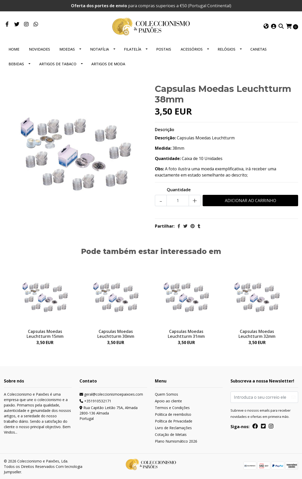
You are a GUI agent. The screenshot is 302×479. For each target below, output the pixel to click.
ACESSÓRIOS (192, 49)
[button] (266, 26)
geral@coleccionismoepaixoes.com (111, 394)
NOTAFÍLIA (99, 49)
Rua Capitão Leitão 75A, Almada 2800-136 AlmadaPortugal (109, 413)
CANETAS (258, 49)
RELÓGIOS (226, 49)
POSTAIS (163, 49)
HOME (14, 49)
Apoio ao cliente (168, 400)
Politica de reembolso (173, 414)
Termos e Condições (172, 407)
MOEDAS (67, 49)
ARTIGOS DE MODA (108, 63)
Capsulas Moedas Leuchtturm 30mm (115, 334)
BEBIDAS (16, 63)
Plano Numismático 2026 (176, 441)
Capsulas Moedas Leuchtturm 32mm (257, 334)
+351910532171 (95, 400)
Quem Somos (166, 394)
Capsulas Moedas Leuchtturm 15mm (45, 334)
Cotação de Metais (171, 434)
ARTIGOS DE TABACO (57, 63)
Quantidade (179, 190)
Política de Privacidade (173, 421)
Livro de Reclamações (173, 427)
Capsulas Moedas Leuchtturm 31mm (186, 334)
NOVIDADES (39, 49)
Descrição (164, 129)
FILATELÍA (132, 49)
